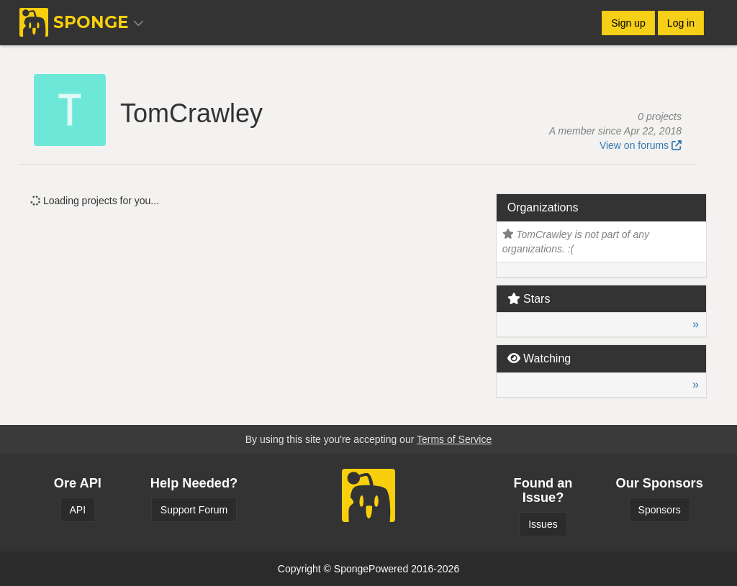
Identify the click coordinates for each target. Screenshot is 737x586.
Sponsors (659, 510)
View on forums (641, 145)
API (78, 510)
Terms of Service (454, 439)
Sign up (628, 23)
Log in (681, 23)
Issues (542, 524)
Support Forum (193, 510)
